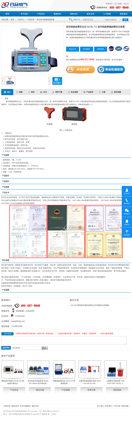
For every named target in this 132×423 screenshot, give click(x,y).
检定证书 (72, 49)
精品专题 (40, 390)
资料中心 (74, 14)
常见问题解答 (25, 406)
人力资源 (107, 14)
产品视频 (66, 390)
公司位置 (116, 406)
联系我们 (109, 4)
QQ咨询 (127, 222)
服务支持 (90, 14)
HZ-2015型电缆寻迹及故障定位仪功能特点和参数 (90, 305)
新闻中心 (58, 14)
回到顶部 (127, 232)
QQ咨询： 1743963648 (13, 316)
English (126, 4)
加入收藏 (118, 4)
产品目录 (30, 20)
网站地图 (125, 406)
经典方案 (92, 390)
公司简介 (24, 14)
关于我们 (100, 406)
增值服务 (100, 49)
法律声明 (6, 406)
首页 (8, 14)
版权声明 (15, 406)
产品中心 (41, 14)
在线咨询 (127, 191)
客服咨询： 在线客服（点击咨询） (18, 311)
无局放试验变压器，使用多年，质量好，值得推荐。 (78, 333)
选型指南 (117, 390)
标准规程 (86, 49)
